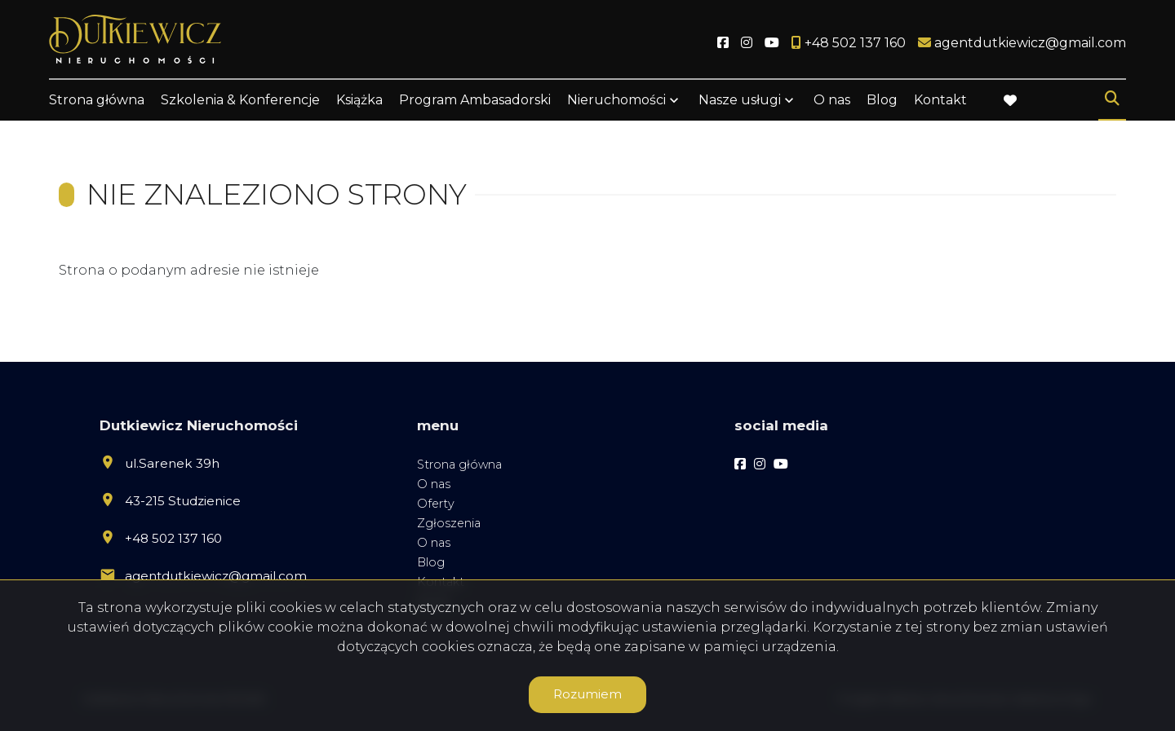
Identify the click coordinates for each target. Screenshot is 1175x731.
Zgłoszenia (449, 523)
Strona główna (96, 100)
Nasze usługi (739, 100)
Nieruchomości (616, 100)
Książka (359, 100)
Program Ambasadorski (475, 100)
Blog (882, 100)
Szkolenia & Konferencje (240, 100)
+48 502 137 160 (173, 538)
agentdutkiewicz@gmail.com (216, 575)
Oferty (435, 503)
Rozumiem (587, 694)
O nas (832, 100)
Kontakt (940, 100)
